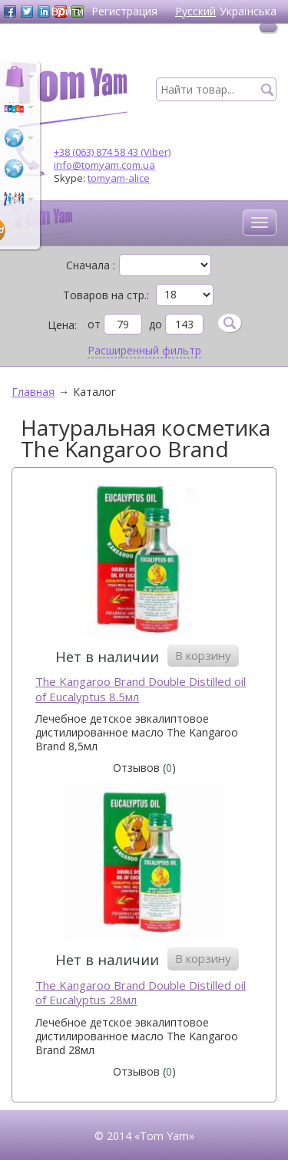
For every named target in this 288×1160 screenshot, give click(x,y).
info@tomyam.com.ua (104, 165)
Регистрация (124, 11)
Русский (195, 11)
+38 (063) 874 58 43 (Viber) (112, 152)
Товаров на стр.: (106, 295)
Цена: (62, 325)
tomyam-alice (119, 178)
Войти (67, 11)
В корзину (203, 655)
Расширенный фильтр (144, 351)
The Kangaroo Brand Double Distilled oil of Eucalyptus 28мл (140, 993)
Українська (248, 11)
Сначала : (90, 265)
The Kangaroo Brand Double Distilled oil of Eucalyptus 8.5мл (140, 689)
